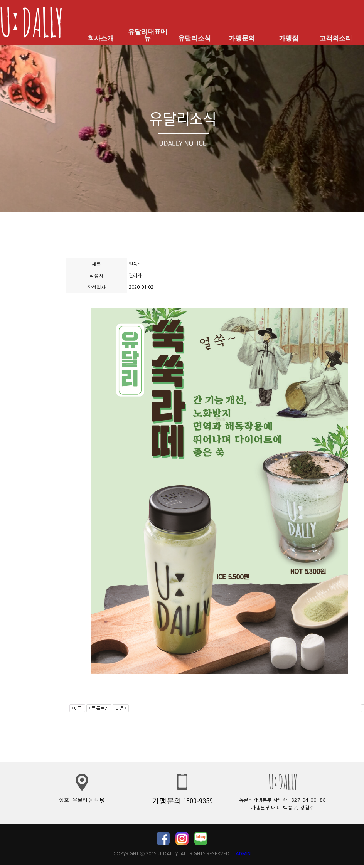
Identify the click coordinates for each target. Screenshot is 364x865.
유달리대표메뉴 (148, 35)
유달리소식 (194, 38)
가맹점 (288, 38)
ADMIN (243, 854)
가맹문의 (242, 38)
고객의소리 (335, 38)
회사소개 (101, 38)
